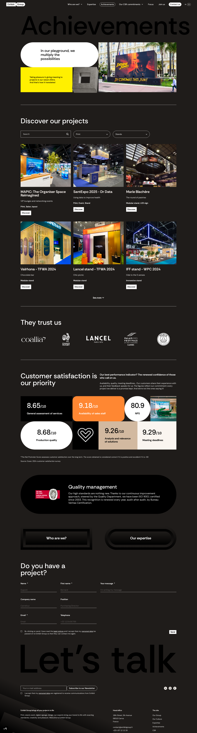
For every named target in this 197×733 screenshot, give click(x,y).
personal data (87, 631)
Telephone (65, 615)
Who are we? (75, 4)
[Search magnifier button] (67, 134)
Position (64, 599)
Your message (107, 584)
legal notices (59, 631)
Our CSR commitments (131, 4)
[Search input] (43, 134)
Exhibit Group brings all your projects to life (37, 710)
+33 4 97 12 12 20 (120, 730)
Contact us (175, 4)
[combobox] (91, 134)
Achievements (107, 4)
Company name (28, 599)
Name (24, 584)
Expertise (91, 4)
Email (23, 615)
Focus (151, 4)
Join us (162, 4)
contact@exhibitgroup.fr (123, 727)
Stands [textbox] (118, 134)
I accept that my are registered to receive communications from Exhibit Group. (60, 694)
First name (66, 584)
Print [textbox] (78, 134)
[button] (98, 297)
